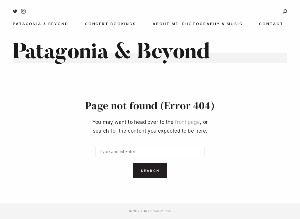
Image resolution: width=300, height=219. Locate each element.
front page (187, 122)
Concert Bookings (110, 24)
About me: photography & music (198, 24)
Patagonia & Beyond (41, 24)
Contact (271, 24)
